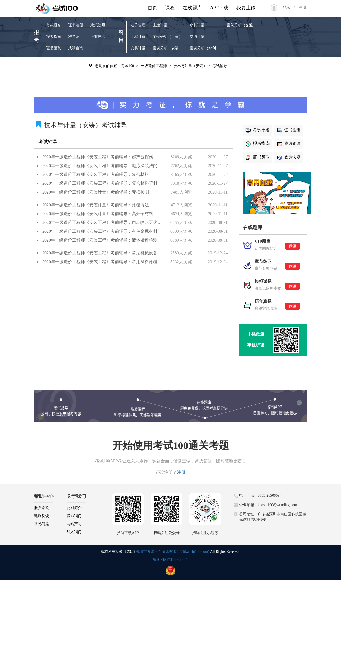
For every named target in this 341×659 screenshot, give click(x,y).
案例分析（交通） (242, 25)
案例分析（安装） (167, 48)
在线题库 (192, 7)
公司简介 (74, 508)
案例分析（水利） (205, 48)
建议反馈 (41, 516)
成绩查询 (75, 48)
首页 (152, 7)
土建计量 (160, 25)
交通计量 (197, 37)
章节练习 (53, 77)
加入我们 (74, 532)
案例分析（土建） (167, 37)
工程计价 (138, 37)
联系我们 (74, 516)
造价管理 (138, 25)
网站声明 (74, 524)
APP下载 (219, 7)
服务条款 (41, 508)
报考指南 (53, 37)
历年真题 (75, 65)
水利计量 (197, 25)
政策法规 (97, 25)
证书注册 (75, 25)
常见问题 (41, 524)
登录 (288, 7)
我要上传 (245, 7)
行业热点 (97, 37)
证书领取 (53, 48)
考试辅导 (75, 77)
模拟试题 (53, 88)
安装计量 (138, 48)
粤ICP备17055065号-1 (170, 560)
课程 (170, 7)
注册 (300, 7)
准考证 (73, 37)
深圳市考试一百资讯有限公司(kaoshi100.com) (172, 552)
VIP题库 (53, 65)
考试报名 (53, 25)
